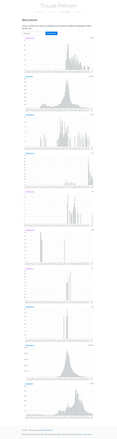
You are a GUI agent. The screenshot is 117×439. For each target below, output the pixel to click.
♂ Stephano (28, 115)
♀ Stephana (28, 230)
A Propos (78, 12)
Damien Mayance (46, 430)
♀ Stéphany (28, 192)
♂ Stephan (28, 76)
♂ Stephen (28, 384)
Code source (87, 434)
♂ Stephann (28, 307)
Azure (59, 434)
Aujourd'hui (39, 12)
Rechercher (51, 33)
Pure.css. (78, 434)
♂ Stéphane (28, 345)
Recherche (52, 12)
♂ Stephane (28, 153)
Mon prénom (65, 12)
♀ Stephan (28, 268)
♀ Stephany (28, 38)
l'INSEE (41, 434)
